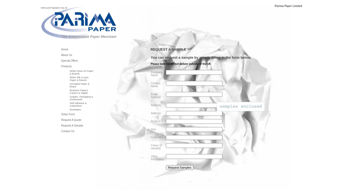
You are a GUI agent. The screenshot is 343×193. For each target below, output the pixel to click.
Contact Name (155, 85)
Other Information (157, 158)
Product (155, 121)
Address (156, 105)
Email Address (156, 96)
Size (153, 129)
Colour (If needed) (156, 147)
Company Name (156, 74)
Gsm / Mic (157, 137)
